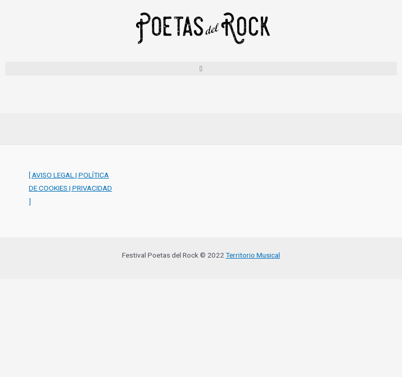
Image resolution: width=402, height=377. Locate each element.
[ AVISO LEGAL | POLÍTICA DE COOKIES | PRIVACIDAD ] (70, 188)
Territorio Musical (253, 255)
